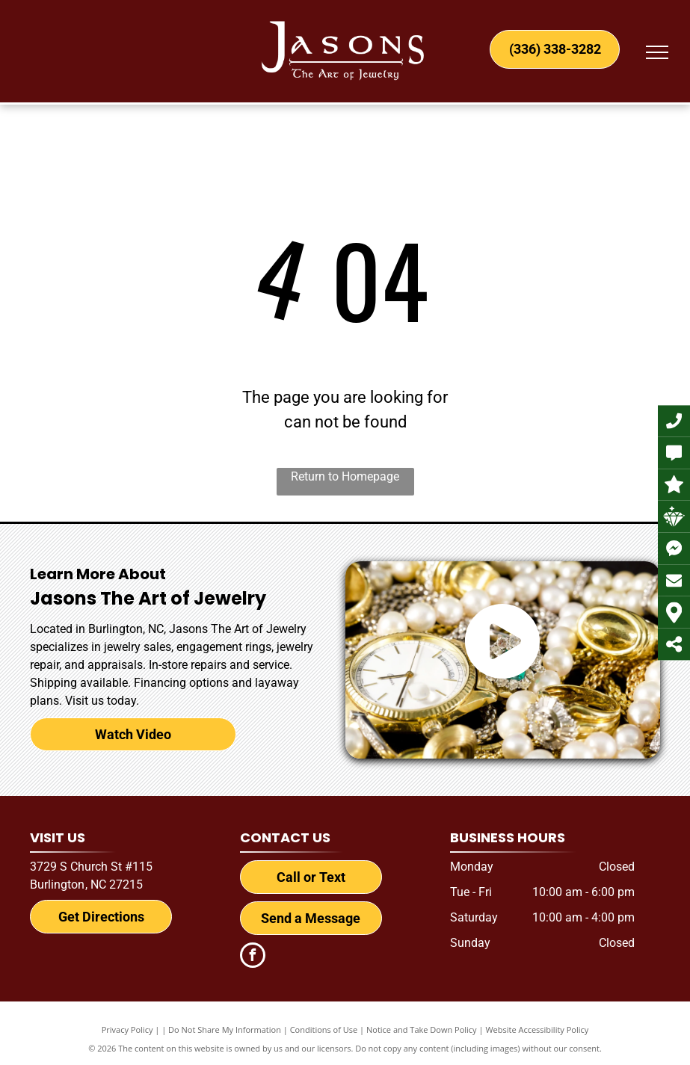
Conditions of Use (324, 1029)
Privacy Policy (127, 1029)
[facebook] (252, 957)
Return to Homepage (345, 476)
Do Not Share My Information (224, 1029)
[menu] (657, 52)
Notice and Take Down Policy (421, 1029)
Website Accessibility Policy (536, 1029)
